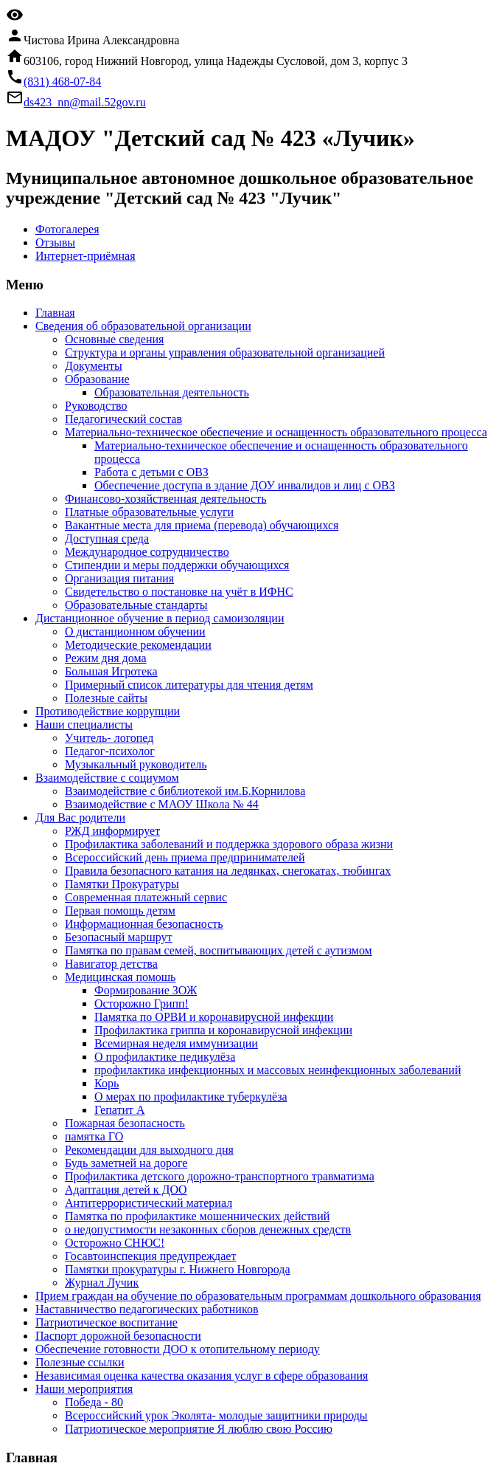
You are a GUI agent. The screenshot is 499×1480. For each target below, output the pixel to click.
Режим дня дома (106, 658)
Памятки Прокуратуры (122, 884)
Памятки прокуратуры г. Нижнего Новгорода (177, 1269)
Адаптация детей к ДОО (126, 1189)
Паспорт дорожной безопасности (118, 1335)
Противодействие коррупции (107, 711)
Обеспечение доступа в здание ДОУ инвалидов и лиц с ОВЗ (244, 485)
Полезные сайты (106, 698)
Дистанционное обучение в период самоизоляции (159, 618)
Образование (97, 379)
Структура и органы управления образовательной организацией (225, 352)
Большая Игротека (111, 671)
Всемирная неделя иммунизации (176, 1043)
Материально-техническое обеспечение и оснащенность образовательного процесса (276, 432)
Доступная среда (107, 538)
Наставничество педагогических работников (146, 1309)
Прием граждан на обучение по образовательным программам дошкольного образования (258, 1296)
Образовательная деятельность (171, 392)
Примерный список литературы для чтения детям (189, 684)
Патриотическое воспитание (106, 1322)
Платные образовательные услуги (149, 512)
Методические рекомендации (138, 645)
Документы (93, 365)
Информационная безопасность (144, 924)
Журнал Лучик (102, 1282)
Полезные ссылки (80, 1362)
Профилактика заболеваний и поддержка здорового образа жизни (229, 844)
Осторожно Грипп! (141, 1003)
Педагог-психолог (110, 751)
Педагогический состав (123, 419)
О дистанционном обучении (135, 631)
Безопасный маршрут (118, 937)
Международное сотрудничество (147, 551)
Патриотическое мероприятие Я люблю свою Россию (198, 1428)
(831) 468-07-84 (62, 81)
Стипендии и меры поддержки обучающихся (177, 565)
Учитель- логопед (109, 738)
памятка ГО (94, 1136)
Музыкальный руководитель (136, 764)
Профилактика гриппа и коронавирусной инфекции (223, 1030)
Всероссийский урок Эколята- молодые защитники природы (216, 1415)
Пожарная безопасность (125, 1123)
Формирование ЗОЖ (145, 990)
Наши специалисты (84, 724)
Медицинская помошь (120, 977)
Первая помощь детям (120, 910)
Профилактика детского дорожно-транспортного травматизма (219, 1176)
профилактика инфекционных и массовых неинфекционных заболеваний (277, 1070)
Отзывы (55, 242)
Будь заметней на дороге (126, 1163)
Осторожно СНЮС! (114, 1242)
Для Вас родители (80, 817)
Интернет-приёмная (85, 255)
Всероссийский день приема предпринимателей (185, 857)
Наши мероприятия (84, 1389)
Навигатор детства (111, 963)
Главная (55, 312)
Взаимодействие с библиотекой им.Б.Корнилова (185, 791)
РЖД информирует (112, 831)
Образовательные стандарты (136, 605)
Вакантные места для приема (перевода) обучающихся (201, 525)
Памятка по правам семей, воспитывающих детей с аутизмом (218, 950)
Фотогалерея (67, 229)
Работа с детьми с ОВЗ (151, 472)
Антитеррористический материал (148, 1203)
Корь (106, 1083)
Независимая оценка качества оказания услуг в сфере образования (201, 1375)
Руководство (96, 405)
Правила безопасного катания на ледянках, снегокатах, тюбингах (228, 870)
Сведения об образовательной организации (143, 326)
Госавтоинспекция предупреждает (150, 1256)
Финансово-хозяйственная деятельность (166, 498)
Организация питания (119, 578)
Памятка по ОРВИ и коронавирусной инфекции (213, 1017)
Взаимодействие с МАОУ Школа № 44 (162, 804)
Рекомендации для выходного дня (149, 1149)
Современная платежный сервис (146, 897)
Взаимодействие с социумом (107, 777)
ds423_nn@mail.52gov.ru (85, 102)
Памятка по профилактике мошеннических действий (197, 1216)
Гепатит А (119, 1110)
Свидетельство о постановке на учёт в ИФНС (179, 591)
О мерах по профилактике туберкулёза (190, 1096)
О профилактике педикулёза (164, 1056)
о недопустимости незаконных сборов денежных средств (208, 1229)
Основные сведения (114, 339)
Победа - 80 (94, 1402)
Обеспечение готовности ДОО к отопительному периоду (177, 1349)
